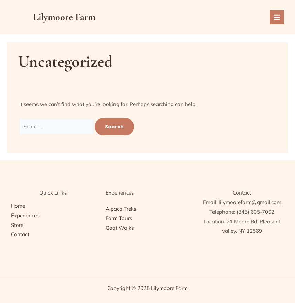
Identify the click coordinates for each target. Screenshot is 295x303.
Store (17, 225)
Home (18, 205)
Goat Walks (120, 227)
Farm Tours (119, 218)
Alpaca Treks (121, 209)
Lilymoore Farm (64, 17)
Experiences (25, 215)
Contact (20, 234)
